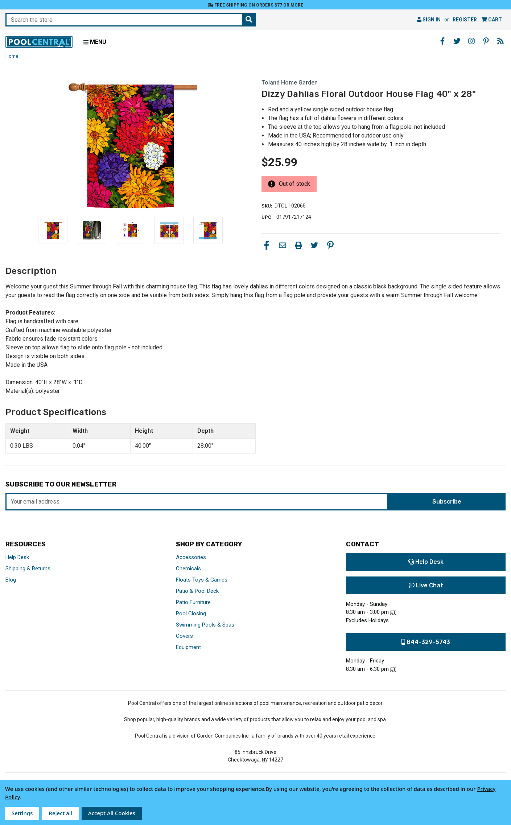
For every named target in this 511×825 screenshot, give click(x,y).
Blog (10, 579)
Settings (22, 813)
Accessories (191, 557)
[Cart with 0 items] (492, 19)
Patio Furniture (193, 602)
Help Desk (17, 557)
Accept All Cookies (111, 813)
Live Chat (426, 585)
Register (465, 19)
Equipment (188, 647)
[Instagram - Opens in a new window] (471, 41)
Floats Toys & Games (201, 579)
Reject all (60, 813)
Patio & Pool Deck (197, 591)
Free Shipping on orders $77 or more (255, 5)
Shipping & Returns (27, 568)
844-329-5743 (425, 642)
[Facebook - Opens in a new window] (442, 41)
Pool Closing (191, 613)
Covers (184, 636)
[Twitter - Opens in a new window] (457, 41)
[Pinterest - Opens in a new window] (486, 41)
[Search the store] (249, 19)
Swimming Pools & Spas (205, 624)
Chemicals (188, 568)
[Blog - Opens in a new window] (500, 41)
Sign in (429, 19)
